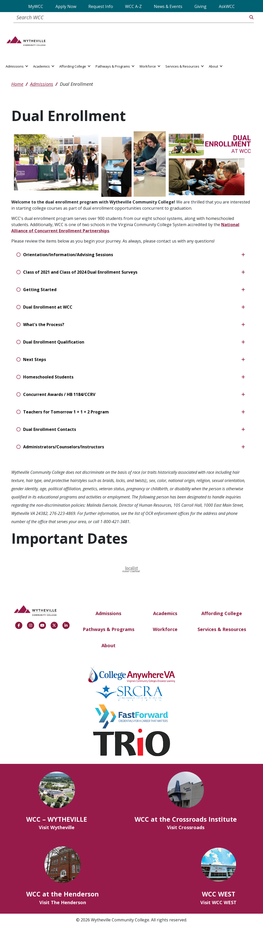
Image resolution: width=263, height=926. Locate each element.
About (108, 645)
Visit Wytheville (56, 827)
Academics (165, 613)
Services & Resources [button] (184, 66)
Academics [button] (43, 66)
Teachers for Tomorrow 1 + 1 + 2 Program (66, 412)
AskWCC (227, 6)
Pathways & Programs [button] (115, 66)
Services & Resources (222, 629)
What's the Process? (43, 324)
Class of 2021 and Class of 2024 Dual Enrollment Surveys (80, 272)
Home (17, 84)
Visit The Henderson (62, 902)
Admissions (41, 84)
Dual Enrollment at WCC (47, 307)
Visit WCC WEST (218, 902)
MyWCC (35, 6)
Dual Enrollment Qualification (53, 342)
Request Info (100, 6)
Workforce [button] (149, 66)
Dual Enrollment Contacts (49, 429)
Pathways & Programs (108, 629)
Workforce (165, 629)
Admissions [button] (17, 66)
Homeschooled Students (48, 377)
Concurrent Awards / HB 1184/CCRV (59, 394)
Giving (200, 6)
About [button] (215, 66)
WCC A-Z (133, 6)
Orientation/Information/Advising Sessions (68, 254)
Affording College (221, 613)
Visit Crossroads (185, 827)
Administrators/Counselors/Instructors (63, 447)
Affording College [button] (74, 66)
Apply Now (65, 6)
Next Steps (34, 359)
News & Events (168, 6)
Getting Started (40, 289)
